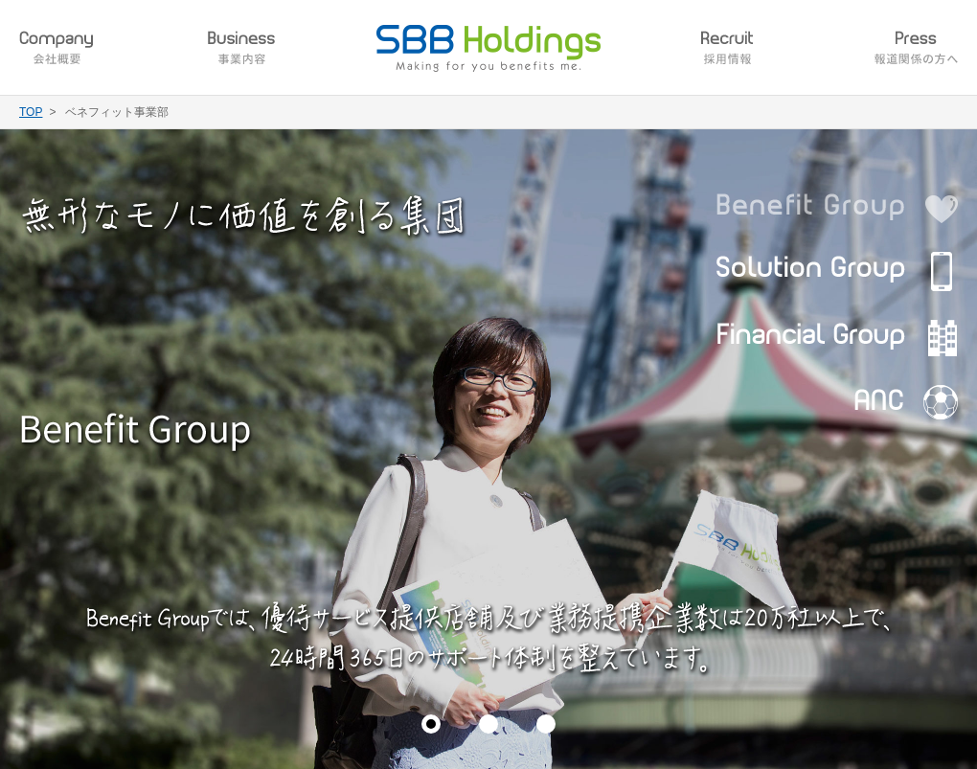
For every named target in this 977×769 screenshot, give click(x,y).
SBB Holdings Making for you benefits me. (488, 48)
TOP (30, 112)
